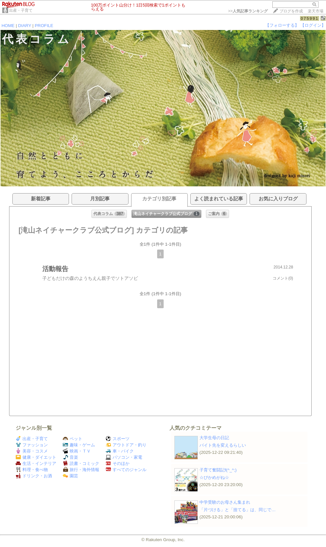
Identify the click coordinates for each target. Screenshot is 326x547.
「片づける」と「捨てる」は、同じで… (237, 509)
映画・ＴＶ (77, 451)
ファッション (32, 444)
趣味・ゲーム (79, 444)
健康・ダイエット (36, 457)
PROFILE (44, 25)
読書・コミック (81, 463)
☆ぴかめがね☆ (214, 477)
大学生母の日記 (214, 437)
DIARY (24, 25)
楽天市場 (315, 11)
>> (248, 11)
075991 (310, 18)
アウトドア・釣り (126, 444)
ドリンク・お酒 (34, 475)
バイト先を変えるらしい (222, 445)
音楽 (70, 457)
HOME (8, 25)
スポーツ (117, 438)
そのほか (117, 463)
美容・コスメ (32, 451)
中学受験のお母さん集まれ (224, 502)
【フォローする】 (282, 25)
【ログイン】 (313, 25)
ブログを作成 (291, 11)
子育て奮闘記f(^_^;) (218, 470)
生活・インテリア (36, 463)
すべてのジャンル (126, 469)
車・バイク (120, 451)
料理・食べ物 (32, 469)
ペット (72, 438)
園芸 (70, 475)
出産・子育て (21, 10)
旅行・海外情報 (81, 469)
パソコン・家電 (124, 457)
